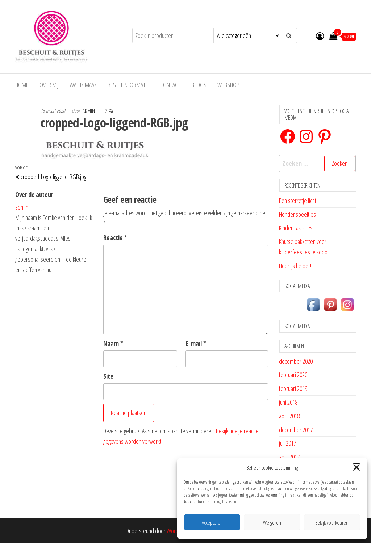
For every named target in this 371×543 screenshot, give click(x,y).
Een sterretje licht (297, 200)
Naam (113, 343)
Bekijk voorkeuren (332, 522)
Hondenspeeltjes (297, 214)
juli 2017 (287, 443)
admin (89, 110)
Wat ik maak (83, 84)
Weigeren (272, 522)
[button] (356, 467)
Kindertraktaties (296, 227)
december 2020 (296, 361)
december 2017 (296, 429)
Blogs (199, 84)
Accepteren (212, 522)
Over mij (49, 84)
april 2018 (289, 416)
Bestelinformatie (128, 84)
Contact (170, 84)
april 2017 (289, 456)
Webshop (228, 84)
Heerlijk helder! (295, 265)
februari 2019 (293, 388)
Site (108, 376)
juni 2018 (288, 402)
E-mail (196, 343)
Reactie (115, 237)
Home (22, 84)
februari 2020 (293, 374)
